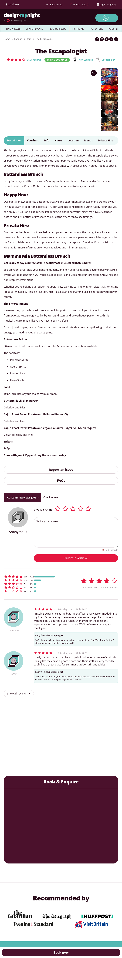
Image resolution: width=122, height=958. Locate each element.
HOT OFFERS (96, 28)
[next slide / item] (112, 741)
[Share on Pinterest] (107, 39)
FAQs (61, 481)
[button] (21, 59)
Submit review (75, 558)
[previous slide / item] (10, 741)
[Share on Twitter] (102, 39)
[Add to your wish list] (94, 73)
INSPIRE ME (78, 28)
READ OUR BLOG (57, 28)
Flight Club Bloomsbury (76, 766)
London (18, 38)
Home (7, 38)
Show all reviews (18, 693)
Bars (29, 38)
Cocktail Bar (110, 60)
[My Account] (106, 4)
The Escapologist (44, 38)
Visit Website (85, 60)
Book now (61, 952)
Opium (105, 764)
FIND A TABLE (13, 28)
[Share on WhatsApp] (111, 39)
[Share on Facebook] (97, 39)
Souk (16, 764)
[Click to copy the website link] (116, 39)
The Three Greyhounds (46, 761)
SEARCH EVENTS (34, 28)
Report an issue (61, 470)
